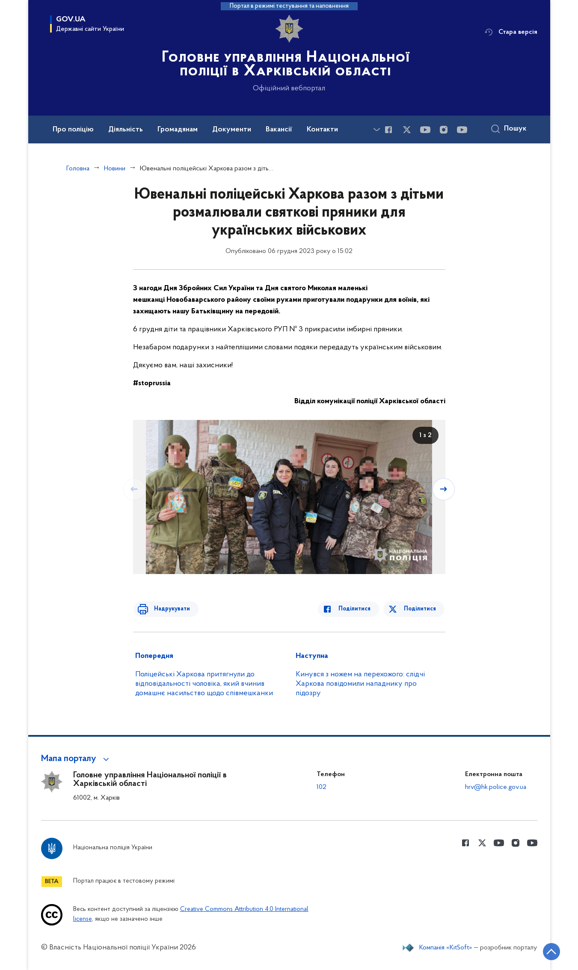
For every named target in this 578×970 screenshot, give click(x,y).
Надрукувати (168, 609)
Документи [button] (231, 130)
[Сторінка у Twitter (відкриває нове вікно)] (407, 130)
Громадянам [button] (177, 130)
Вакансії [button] (279, 130)
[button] (76, 759)
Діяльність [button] (125, 130)
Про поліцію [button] (73, 130)
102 (321, 787)
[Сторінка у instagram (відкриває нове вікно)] (444, 130)
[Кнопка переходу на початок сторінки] (545, 950)
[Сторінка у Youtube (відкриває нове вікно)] (425, 130)
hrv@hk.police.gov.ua (495, 787)
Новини (114, 168)
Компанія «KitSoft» (445, 947)
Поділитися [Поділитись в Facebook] (359, 609)
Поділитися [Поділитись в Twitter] (421, 609)
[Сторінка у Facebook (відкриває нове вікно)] (388, 130)
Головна (77, 168)
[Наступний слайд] (444, 489)
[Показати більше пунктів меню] (377, 129)
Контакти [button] (322, 130)
